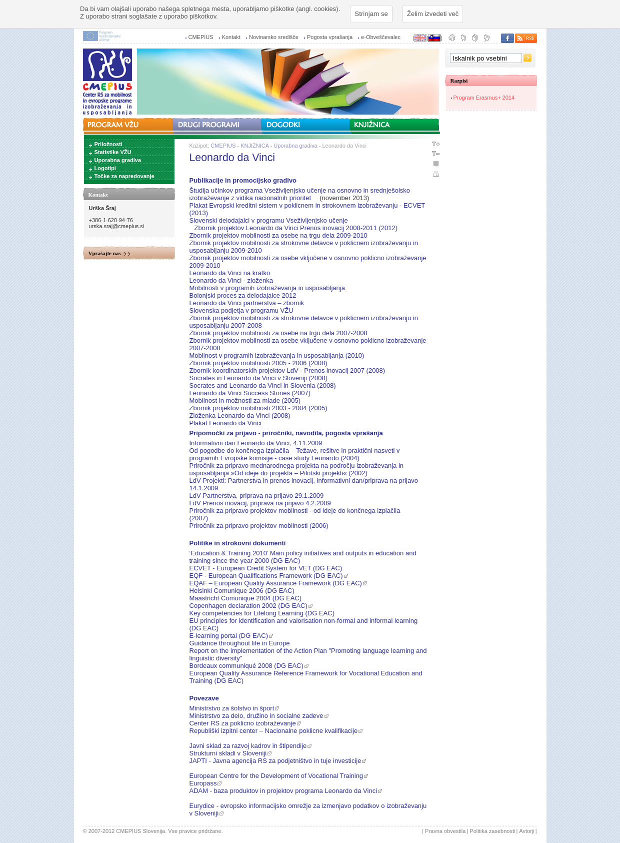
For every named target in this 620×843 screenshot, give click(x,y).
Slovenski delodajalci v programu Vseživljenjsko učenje (269, 220)
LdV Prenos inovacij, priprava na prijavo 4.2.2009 (260, 503)
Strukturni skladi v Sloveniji (228, 753)
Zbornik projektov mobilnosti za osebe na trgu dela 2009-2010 (279, 235)
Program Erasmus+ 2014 (484, 98)
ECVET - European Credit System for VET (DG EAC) (266, 568)
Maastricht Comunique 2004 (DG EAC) (246, 598)
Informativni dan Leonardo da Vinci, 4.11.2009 (256, 443)
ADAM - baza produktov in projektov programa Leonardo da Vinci (284, 790)
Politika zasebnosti (492, 831)
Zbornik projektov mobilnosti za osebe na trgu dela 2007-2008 (279, 333)
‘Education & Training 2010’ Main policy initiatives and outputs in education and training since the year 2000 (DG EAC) (303, 556)
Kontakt (231, 37)
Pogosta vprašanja (329, 37)
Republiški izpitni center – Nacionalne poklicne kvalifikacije (274, 730)
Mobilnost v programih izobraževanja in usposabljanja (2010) (277, 355)
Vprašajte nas (104, 253)
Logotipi (105, 168)
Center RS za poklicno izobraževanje (243, 723)
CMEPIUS (201, 37)
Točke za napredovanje (124, 176)
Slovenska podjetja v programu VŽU (242, 310)
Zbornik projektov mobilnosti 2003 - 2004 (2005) (259, 408)
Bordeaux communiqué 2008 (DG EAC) (247, 665)
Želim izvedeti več (432, 14)
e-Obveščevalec (380, 37)
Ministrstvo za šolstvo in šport (232, 708)
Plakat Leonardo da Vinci (226, 423)
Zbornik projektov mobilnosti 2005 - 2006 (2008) (259, 363)
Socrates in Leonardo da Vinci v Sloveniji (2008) (259, 378)
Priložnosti (108, 144)
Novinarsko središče (273, 37)
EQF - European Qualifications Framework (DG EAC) (266, 575)
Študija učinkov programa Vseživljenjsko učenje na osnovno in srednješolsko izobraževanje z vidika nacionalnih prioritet (300, 194)
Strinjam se (371, 14)
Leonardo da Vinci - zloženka (231, 280)
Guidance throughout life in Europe (240, 643)
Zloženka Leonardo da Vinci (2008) (240, 415)
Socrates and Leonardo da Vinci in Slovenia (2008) (263, 385)
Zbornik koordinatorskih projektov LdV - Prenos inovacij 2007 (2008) (288, 370)
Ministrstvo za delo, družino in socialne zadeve (257, 715)
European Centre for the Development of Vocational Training (277, 775)
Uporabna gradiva (118, 160)
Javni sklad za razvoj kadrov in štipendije (248, 745)
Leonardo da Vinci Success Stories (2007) (250, 393)
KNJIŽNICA (254, 146)
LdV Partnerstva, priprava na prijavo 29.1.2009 (257, 495)
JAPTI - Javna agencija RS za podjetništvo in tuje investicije (276, 760)
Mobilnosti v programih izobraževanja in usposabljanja (267, 288)
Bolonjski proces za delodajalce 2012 (243, 295)
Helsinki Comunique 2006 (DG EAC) (242, 590)
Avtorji (526, 831)
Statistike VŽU (113, 152)
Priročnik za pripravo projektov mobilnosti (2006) (259, 525)
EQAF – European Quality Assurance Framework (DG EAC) (276, 583)
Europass (203, 783)
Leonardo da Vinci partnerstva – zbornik (247, 303)
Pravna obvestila (445, 831)
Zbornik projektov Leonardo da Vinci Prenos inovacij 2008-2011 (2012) (296, 228)
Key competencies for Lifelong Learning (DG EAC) (262, 613)
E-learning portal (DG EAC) (229, 635)
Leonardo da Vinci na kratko (230, 273)
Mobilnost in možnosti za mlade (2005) (245, 400)
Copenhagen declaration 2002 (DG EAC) (249, 605)
